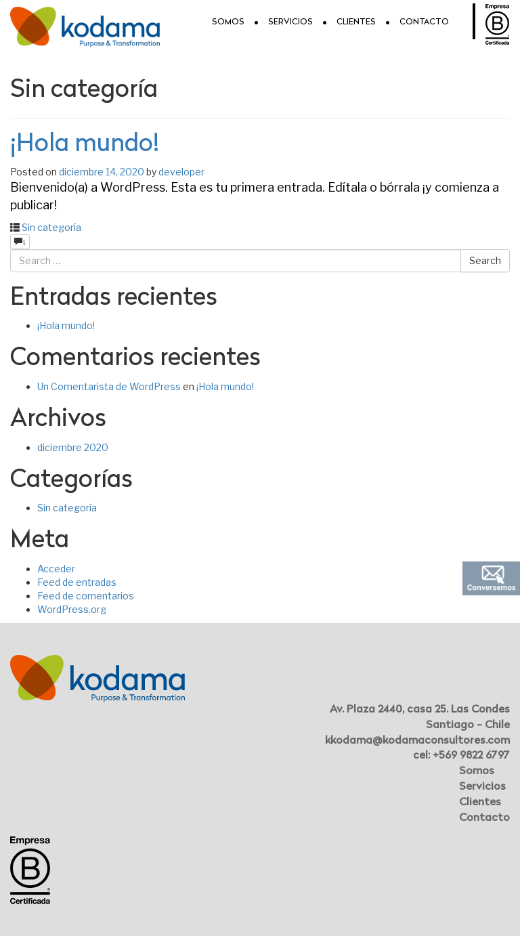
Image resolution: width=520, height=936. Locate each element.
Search (485, 260)
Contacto (424, 22)
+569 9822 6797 (471, 755)
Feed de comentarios (85, 595)
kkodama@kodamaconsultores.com (417, 741)
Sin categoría (51, 227)
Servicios (290, 22)
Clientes (356, 22)
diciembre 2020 (72, 447)
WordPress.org (71, 609)
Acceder (56, 568)
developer (181, 171)
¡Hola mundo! (84, 145)
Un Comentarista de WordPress (109, 386)
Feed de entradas (76, 582)
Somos (228, 22)
